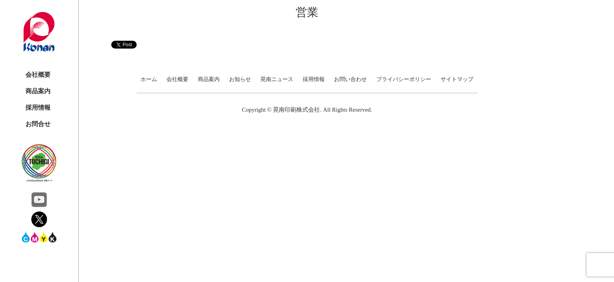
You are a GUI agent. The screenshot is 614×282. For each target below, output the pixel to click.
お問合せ (38, 124)
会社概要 (38, 74)
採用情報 (38, 107)
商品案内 (38, 91)
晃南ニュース (276, 79)
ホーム (149, 79)
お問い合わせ (350, 79)
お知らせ (240, 79)
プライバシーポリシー (403, 79)
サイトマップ (457, 79)
